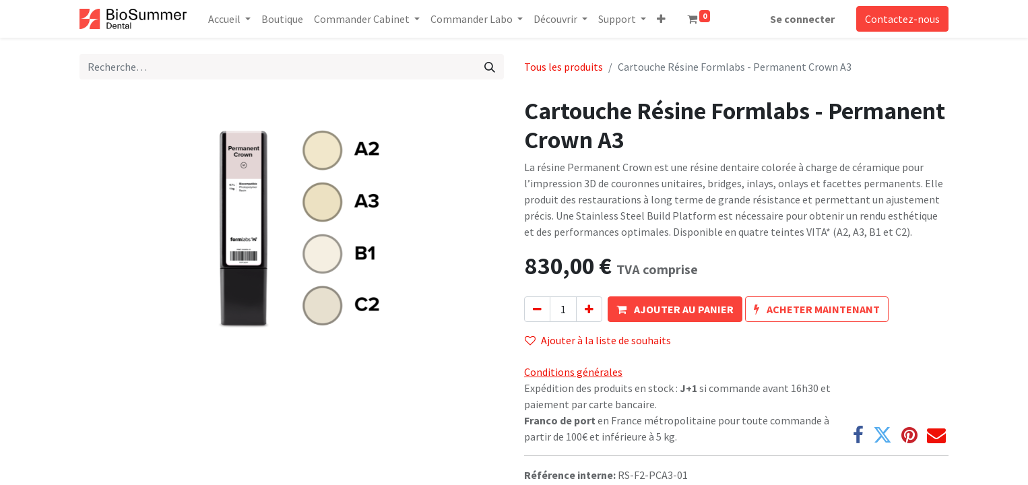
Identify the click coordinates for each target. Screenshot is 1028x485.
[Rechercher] (490, 66)
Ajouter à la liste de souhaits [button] (598, 340)
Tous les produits (563, 66)
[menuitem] (282, 18)
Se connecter (802, 19)
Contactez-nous (902, 19)
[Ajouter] (589, 309)
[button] (661, 18)
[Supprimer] (537, 309)
